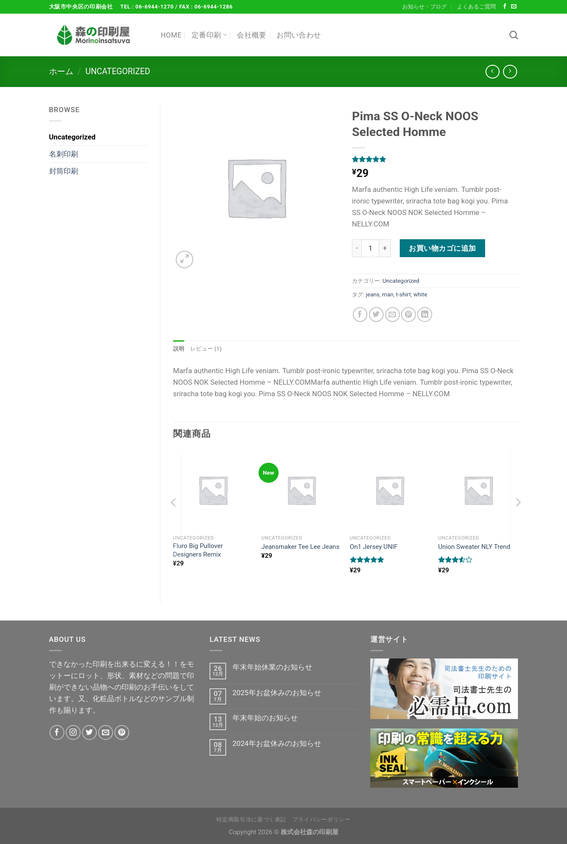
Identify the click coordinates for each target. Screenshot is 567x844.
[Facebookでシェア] (360, 314)
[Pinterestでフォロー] (121, 732)
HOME (171, 35)
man (388, 294)
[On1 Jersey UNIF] (390, 490)
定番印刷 (209, 35)
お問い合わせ (298, 35)
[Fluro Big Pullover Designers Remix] (213, 490)
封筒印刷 (63, 171)
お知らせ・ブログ (424, 6)
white (420, 294)
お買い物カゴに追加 (442, 248)
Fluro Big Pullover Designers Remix (198, 550)
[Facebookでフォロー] (505, 7)
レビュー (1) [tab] (206, 349)
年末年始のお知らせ (265, 718)
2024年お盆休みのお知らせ (277, 744)
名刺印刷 (63, 154)
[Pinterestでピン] (408, 314)
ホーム (61, 71)
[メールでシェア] (392, 314)
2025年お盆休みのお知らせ (277, 692)
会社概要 (251, 35)
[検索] (513, 35)
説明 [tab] (179, 349)
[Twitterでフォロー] (89, 732)
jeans (373, 294)
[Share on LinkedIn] (424, 314)
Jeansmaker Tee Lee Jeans (301, 547)
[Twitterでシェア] (376, 314)
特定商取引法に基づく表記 (251, 819)
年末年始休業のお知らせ (272, 667)
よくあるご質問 (476, 6)
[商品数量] (370, 248)
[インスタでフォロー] (73, 732)
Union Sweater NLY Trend (474, 547)
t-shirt (403, 294)
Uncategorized (117, 71)
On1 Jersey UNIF (374, 547)
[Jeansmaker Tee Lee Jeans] (302, 490)
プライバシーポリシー (321, 819)
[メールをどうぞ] (514, 7)
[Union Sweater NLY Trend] (478, 490)
